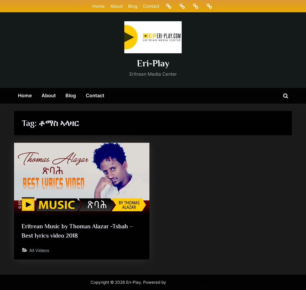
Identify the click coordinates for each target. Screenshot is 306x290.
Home (98, 6)
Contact (151, 6)
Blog (132, 6)
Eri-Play (153, 63)
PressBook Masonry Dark (191, 282)
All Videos (40, 250)
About (116, 6)
